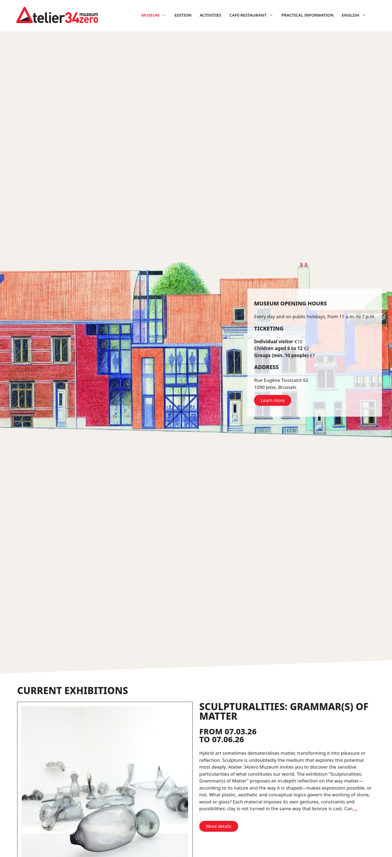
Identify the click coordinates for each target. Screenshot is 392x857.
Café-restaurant (253, 15)
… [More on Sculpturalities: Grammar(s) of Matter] (355, 808)
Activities (210, 15)
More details (218, 826)
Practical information (307, 15)
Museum (155, 15)
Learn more (272, 400)
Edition (183, 15)
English (356, 15)
